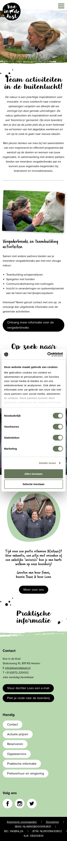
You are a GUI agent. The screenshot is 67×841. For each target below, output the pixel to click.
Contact (12, 724)
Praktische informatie (21, 764)
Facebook (7, 803)
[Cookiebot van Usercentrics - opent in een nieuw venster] (48, 354)
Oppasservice (16, 754)
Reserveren (15, 744)
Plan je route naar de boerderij (28, 698)
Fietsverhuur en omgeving (25, 773)
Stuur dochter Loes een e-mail (28, 688)
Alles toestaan (33, 473)
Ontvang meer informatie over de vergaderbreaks (30, 324)
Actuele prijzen (17, 734)
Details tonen (47, 463)
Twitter (32, 803)
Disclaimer (52, 822)
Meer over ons (33, 590)
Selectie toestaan (33, 484)
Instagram (19, 803)
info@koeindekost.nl (18, 668)
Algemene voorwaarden (22, 822)
